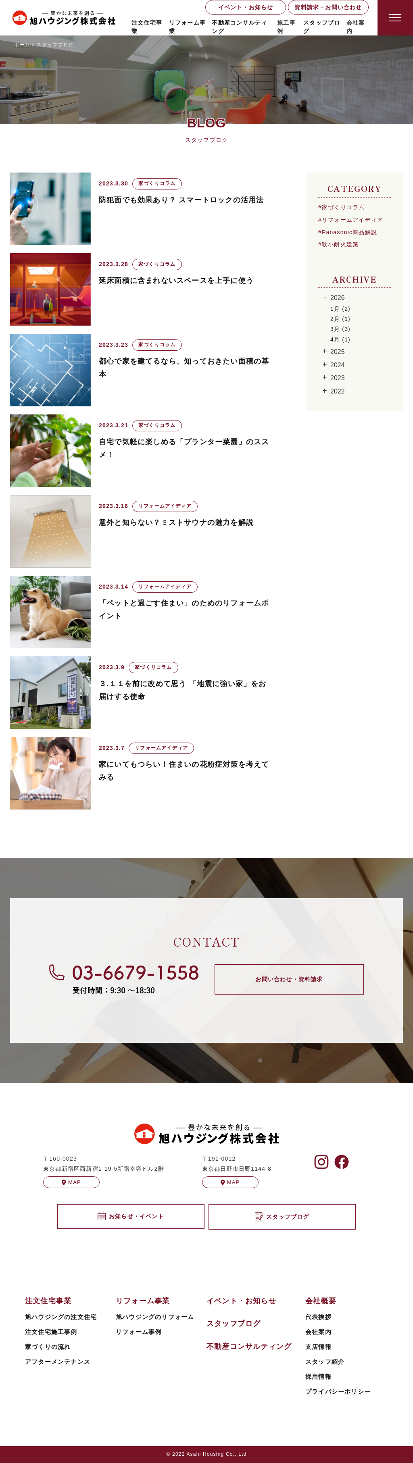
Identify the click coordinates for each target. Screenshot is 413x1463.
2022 (337, 391)
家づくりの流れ (48, 1346)
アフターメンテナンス (57, 1361)
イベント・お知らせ (245, 7)
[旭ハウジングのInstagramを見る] (321, 1162)
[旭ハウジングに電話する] (123, 979)
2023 (337, 378)
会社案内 (318, 1331)
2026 (337, 297)
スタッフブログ (321, 26)
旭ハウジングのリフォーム (155, 1316)
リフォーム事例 (138, 1331)
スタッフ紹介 (324, 1361)
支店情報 (318, 1346)
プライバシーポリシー (338, 1391)
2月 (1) (340, 319)
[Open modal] (395, 17)
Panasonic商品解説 (349, 232)
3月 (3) (340, 329)
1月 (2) (340, 309)
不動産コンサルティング (239, 26)
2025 (337, 351)
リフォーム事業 (187, 26)
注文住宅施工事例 (51, 1331)
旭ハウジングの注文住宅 (61, 1316)
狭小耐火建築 (340, 244)
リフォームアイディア (352, 219)
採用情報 (318, 1376)
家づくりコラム (343, 207)
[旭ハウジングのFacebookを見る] (342, 1162)
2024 (337, 365)
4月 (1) (340, 339)
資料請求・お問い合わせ (328, 7)
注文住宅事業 (146, 26)
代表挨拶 (318, 1316)
